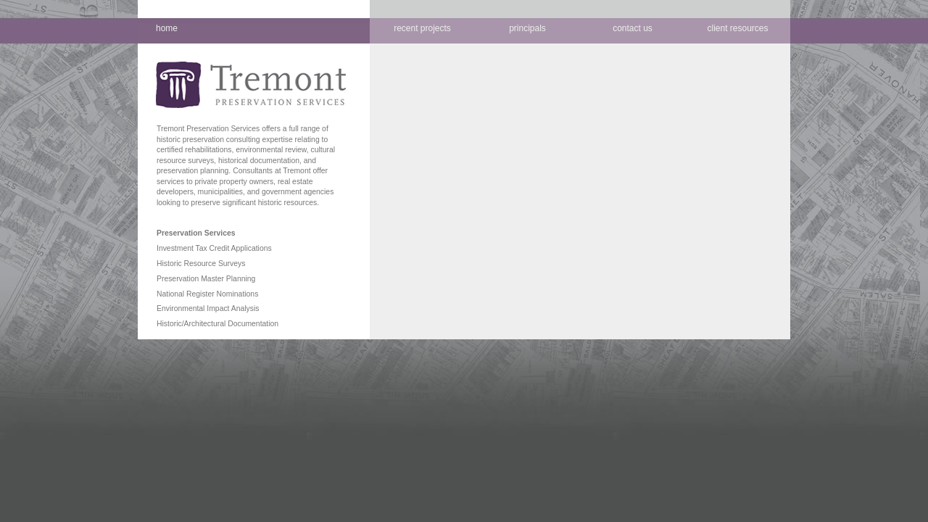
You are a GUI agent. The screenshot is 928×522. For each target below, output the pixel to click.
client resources (737, 28)
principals (527, 28)
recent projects (422, 28)
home (167, 28)
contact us (632, 28)
